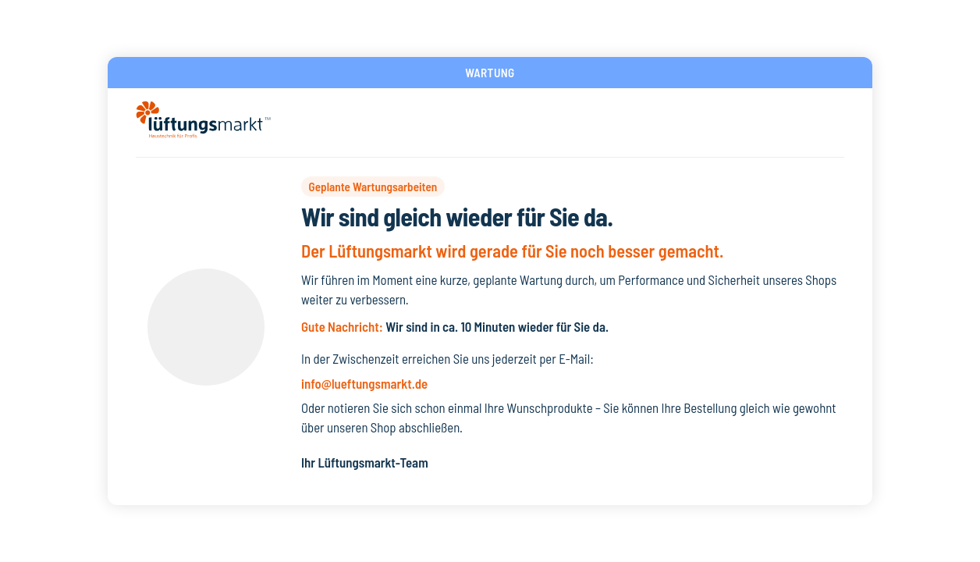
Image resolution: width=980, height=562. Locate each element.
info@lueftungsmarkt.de (364, 383)
